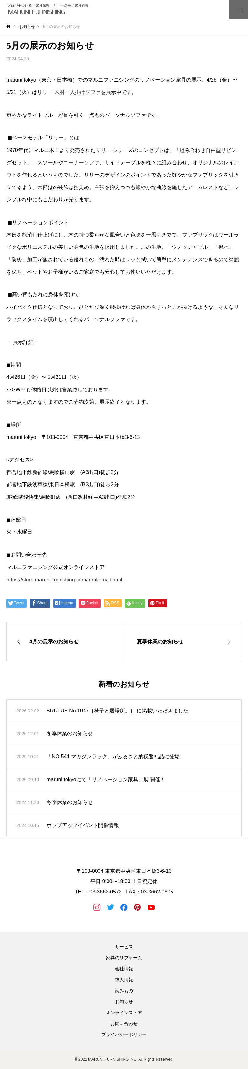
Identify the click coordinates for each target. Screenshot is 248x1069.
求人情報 (124, 979)
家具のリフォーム (124, 957)
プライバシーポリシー (124, 1034)
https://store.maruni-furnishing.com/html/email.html (64, 579)
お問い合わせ (124, 1023)
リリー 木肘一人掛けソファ (68, 92)
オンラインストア (124, 1012)
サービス (124, 946)
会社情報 (124, 968)
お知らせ (124, 1001)
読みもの (124, 990)
